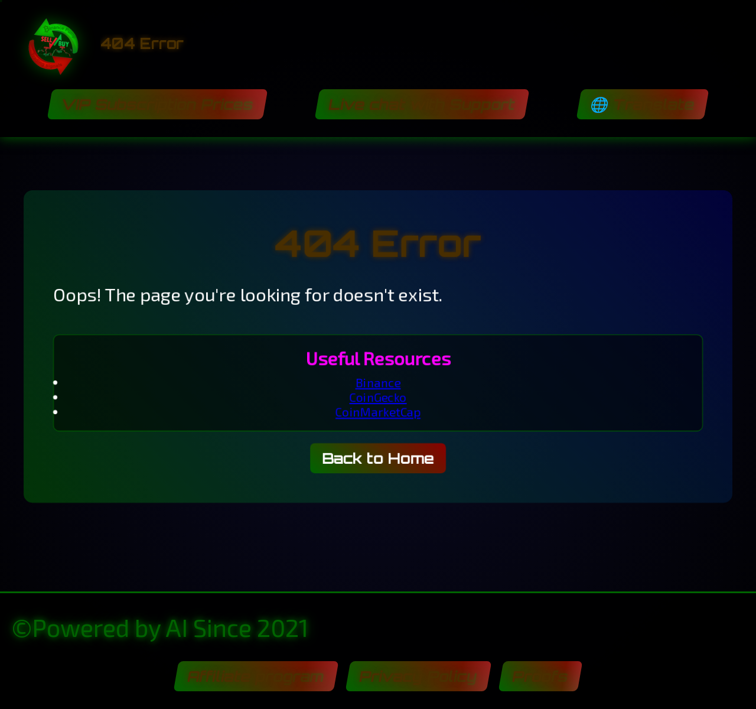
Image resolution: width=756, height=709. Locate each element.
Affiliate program (255, 676)
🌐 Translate (642, 104)
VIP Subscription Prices (157, 104)
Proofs (540, 676)
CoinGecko (378, 397)
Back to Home (377, 459)
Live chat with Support (421, 104)
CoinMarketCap (378, 412)
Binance (377, 382)
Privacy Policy (418, 676)
